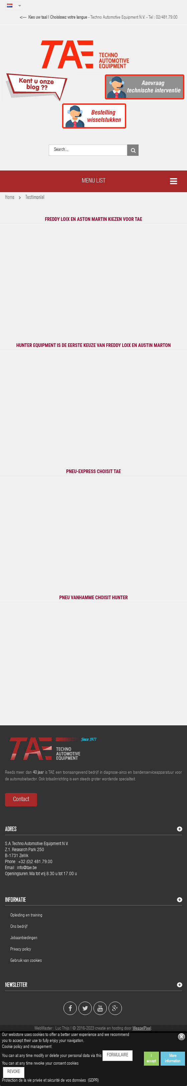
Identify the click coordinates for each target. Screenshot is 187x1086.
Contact (21, 800)
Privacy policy (21, 950)
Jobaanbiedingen (23, 938)
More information (172, 1058)
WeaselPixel (142, 1029)
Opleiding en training (26, 916)
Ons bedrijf (18, 927)
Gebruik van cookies (26, 961)
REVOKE (13, 1072)
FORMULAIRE (117, 1055)
